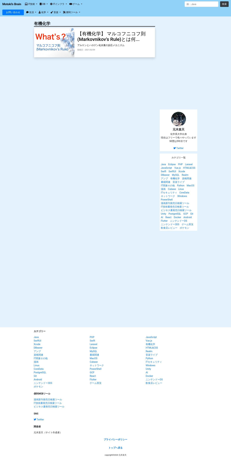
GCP (185, 213)
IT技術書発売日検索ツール (175, 206)
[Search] (201, 4)
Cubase (172, 189)
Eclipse (172, 164)
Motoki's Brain (11, 4)
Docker (177, 217)
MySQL (175, 175)
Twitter (178, 148)
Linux (181, 189)
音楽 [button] (55, 12)
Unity (163, 213)
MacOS (190, 185)
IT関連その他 (168, 185)
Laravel (189, 164)
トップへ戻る (115, 447)
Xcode (181, 171)
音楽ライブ (178, 182)
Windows (182, 196)
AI (162, 217)
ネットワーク (168, 196)
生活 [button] (30, 12)
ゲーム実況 (187, 224)
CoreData (184, 192)
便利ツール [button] (70, 12)
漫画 (163, 189)
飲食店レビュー (169, 227)
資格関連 (187, 178)
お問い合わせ (13, 12)
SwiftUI (172, 171)
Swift (163, 171)
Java (163, 164)
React (168, 217)
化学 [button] (43, 12)
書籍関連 (165, 182)
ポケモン (184, 227)
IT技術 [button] (30, 4)
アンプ (164, 178)
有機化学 (175, 178)
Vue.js (177, 167)
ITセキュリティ (169, 192)
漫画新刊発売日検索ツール (175, 203)
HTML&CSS (189, 167)
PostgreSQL (175, 213)
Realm (185, 175)
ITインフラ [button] (57, 4)
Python (180, 185)
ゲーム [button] (74, 4)
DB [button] (43, 4)
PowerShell (167, 199)
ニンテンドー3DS (170, 224)
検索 (224, 4)
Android (187, 217)
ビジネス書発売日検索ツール (176, 210)
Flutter (164, 220)
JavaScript (166, 167)
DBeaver (165, 175)
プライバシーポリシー (115, 439)
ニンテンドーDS (178, 220)
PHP (180, 164)
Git (191, 213)
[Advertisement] (178, 63)
